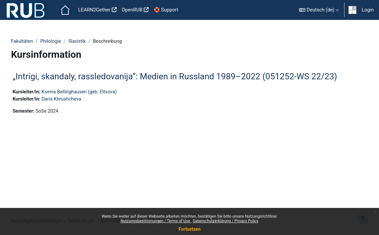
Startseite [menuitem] (65, 10)
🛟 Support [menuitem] (166, 10)
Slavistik (91, 41)
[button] (319, 10)
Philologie (64, 41)
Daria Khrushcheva (74, 99)
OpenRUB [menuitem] (132, 10)
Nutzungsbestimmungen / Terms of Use (156, 221)
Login (368, 10)
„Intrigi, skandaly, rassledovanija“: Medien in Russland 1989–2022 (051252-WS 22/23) (187, 77)
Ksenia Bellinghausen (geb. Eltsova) (93, 92)
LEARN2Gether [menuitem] (94, 10)
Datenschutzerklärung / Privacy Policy (225, 221)
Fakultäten (34, 41)
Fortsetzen (190, 229)
